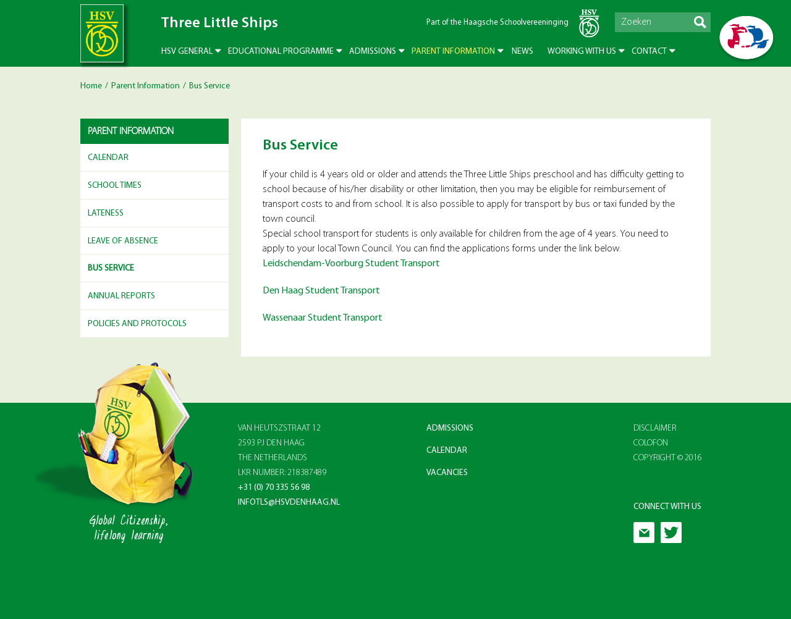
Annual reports (121, 296)
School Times (115, 185)
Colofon (650, 443)
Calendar (108, 157)
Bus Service (111, 268)
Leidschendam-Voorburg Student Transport (351, 264)
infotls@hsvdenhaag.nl (289, 502)
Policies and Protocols (137, 324)
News (522, 51)
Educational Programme (281, 51)
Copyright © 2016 (667, 458)
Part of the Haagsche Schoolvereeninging (497, 23)
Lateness (106, 213)
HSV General (187, 51)
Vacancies (447, 473)
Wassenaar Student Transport (323, 318)
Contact (649, 51)
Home (91, 86)
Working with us (582, 51)
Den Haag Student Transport (321, 291)
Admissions (372, 51)
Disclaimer (655, 428)
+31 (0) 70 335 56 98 (274, 487)
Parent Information (453, 51)
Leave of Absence (123, 241)
